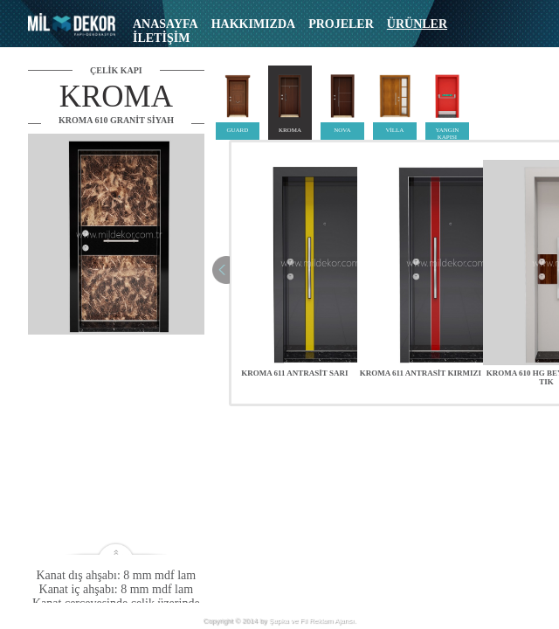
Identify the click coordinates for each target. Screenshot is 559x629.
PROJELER (341, 24)
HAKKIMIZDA (253, 24)
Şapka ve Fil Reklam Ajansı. (312, 621)
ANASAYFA (165, 24)
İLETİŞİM (161, 38)
